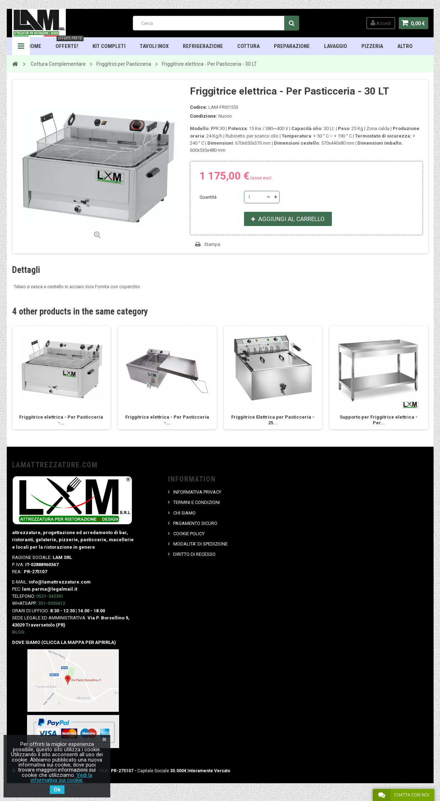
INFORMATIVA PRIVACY (197, 492)
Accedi (381, 23)
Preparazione (292, 46)
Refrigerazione (203, 46)
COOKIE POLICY (189, 533)
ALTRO (405, 46)
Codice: (198, 107)
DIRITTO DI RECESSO (194, 554)
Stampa (212, 244)
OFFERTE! (69, 43)
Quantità (208, 197)
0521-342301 (49, 596)
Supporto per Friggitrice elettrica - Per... (379, 419)
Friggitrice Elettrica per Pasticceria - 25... (272, 419)
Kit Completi (109, 46)
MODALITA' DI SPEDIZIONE (200, 544)
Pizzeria (372, 46)
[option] (62, 377)
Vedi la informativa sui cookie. (61, 777)
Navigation (21, 46)
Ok (57, 789)
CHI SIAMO (184, 513)
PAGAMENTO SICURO (195, 523)
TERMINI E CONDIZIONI (196, 502)
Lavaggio (335, 46)
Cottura (248, 46)
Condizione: (203, 116)
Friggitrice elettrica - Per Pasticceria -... (61, 419)
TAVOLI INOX (154, 46)
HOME (34, 46)
